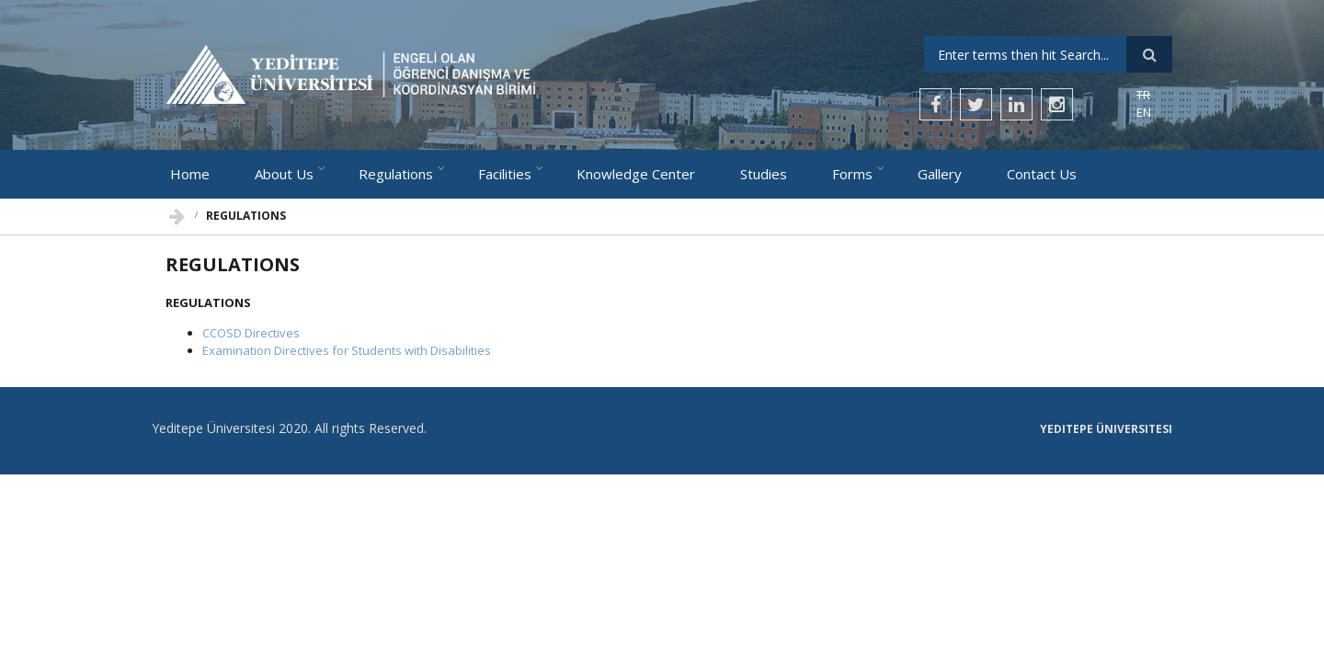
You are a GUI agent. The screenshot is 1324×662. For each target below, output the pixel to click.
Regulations (396, 174)
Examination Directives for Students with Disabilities (346, 350)
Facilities (504, 174)
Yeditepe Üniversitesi (1106, 429)
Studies (763, 174)
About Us (284, 174)
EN (1143, 112)
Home (190, 174)
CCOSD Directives (251, 333)
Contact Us (1042, 174)
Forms (852, 174)
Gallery (940, 174)
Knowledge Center (635, 174)
